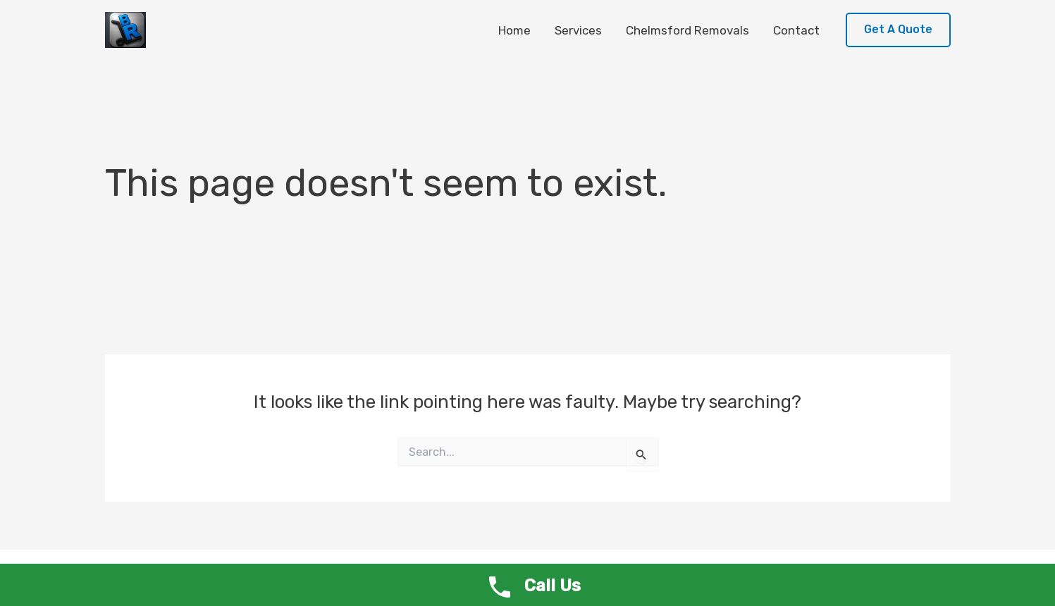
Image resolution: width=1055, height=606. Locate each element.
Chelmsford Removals (687, 30)
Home (514, 30)
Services (578, 30)
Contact (796, 30)
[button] (898, 30)
